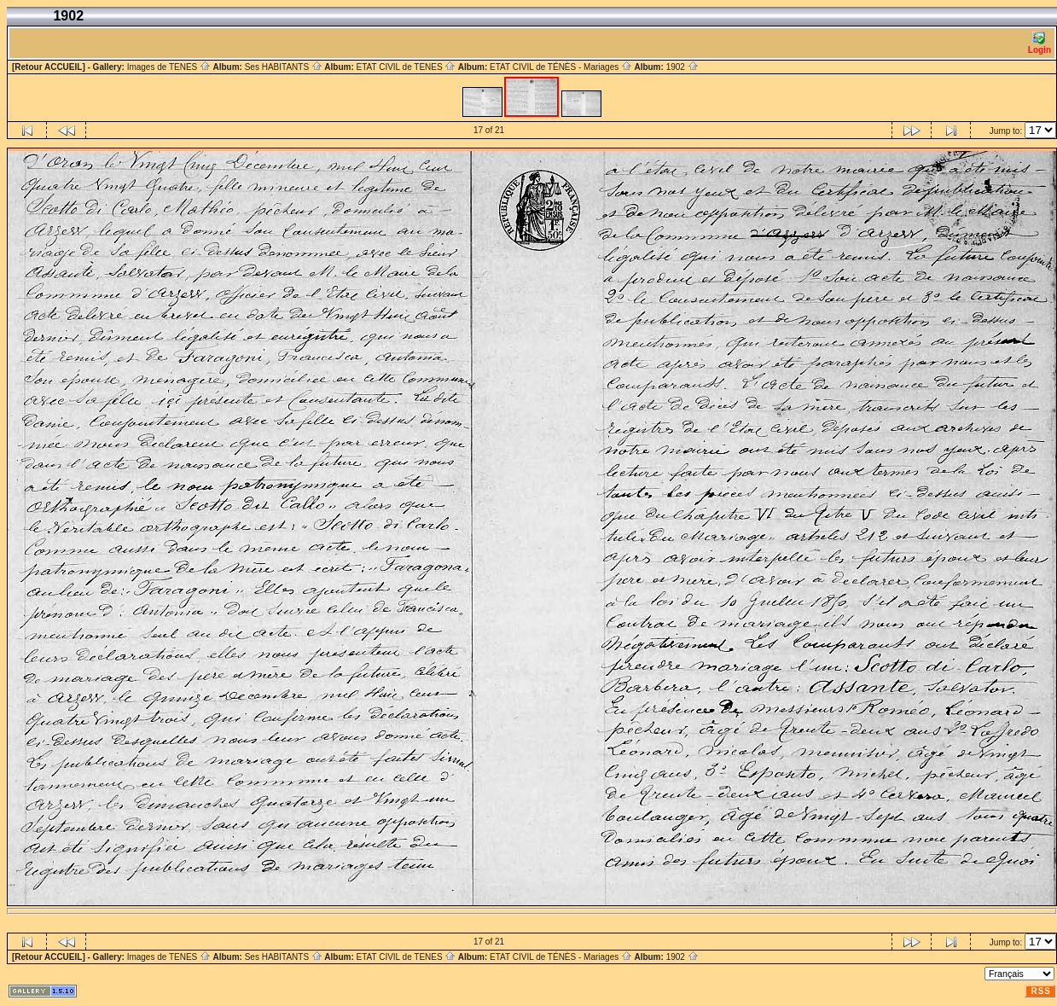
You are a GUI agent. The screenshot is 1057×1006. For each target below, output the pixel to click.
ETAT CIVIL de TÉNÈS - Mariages (561, 67)
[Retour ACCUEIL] (48, 67)
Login (1039, 43)
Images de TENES (169, 67)
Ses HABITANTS (283, 67)
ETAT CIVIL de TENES (406, 67)
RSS (1041, 991)
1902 (682, 67)
